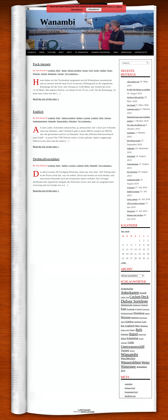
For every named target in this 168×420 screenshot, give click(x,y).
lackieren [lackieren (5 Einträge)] (137, 322)
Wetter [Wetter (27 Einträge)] (145, 362)
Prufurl (44, 74)
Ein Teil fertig (132, 172)
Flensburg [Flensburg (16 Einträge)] (138, 313)
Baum (64, 70)
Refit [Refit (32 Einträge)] (139, 329)
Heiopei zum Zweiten (135, 215)
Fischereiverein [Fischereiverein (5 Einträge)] (127, 313)
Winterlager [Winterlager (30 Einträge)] (128, 366)
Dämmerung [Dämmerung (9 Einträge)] (126, 305)
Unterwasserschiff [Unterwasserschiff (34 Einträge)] (132, 346)
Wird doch (131, 211)
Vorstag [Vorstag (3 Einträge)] (132, 351)
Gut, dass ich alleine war (136, 125)
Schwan (107, 118)
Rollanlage (52, 74)
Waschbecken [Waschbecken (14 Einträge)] (128, 358)
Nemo (109, 70)
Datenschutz (141, 52)
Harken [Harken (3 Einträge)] (147, 313)
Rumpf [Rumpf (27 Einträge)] (133, 334)
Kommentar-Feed (131, 392)
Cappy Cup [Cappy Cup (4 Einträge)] (125, 297)
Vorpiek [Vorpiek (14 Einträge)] (125, 350)
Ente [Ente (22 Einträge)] (123, 308)
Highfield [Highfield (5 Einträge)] (135, 318)
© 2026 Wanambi (84, 410)
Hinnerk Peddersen (100, 52)
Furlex (96, 70)
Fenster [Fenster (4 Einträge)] (139, 309)
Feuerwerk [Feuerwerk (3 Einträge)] (145, 309)
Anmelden (128, 384)
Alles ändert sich (133, 82)
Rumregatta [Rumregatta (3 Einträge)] (142, 334)
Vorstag (60, 74)
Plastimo (36, 74)
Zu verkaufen (81, 52)
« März (123, 263)
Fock (91, 70)
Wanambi (52, 121)
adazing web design (88, 411)
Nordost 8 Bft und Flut (135, 97)
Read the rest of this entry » (46, 99)
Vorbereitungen (132, 164)
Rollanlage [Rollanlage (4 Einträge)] (125, 334)
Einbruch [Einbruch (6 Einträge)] (136, 305)
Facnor (85, 70)
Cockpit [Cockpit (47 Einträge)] (135, 297)
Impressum (126, 52)
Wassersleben (62, 121)
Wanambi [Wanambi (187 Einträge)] (129, 354)
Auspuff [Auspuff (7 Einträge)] (142, 293)
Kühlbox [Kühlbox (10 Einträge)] (129, 321)
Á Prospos (131, 188)
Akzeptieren (94, 9)
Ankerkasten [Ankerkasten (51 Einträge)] (130, 292)
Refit (69, 52)
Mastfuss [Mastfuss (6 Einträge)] (144, 326)
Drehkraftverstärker (46, 159)
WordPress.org (130, 396)
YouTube (51, 52)
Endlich (38, 112)
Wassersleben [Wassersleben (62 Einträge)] (131, 362)
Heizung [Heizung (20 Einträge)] (125, 317)
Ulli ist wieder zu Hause (136, 203)
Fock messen (41, 64)
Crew (41, 52)
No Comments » (71, 74)
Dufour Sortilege (74, 70)
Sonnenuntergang (40, 121)
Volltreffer (131, 148)
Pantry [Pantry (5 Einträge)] (132, 330)
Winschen (73, 121)
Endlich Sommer (133, 192)
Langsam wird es (133, 109)
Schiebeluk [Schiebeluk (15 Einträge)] (132, 338)
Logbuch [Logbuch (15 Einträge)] (129, 325)
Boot (61, 52)
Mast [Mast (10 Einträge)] (137, 325)
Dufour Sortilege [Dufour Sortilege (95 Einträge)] (134, 301)
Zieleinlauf (131, 156)
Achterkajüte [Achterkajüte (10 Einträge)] (127, 288)
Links (115, 52)
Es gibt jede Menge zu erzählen (138, 90)
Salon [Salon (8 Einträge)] (123, 338)
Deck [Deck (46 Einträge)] (145, 297)
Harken (103, 70)
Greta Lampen (132, 199)
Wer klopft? (131, 105)
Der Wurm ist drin (133, 141)
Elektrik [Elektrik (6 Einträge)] (144, 305)
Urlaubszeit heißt (133, 180)
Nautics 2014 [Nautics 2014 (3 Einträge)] (125, 330)
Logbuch (32, 52)
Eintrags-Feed (130, 388)
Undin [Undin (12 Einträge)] (131, 342)
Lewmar (86, 118)
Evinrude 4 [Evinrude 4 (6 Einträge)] (131, 309)
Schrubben (131, 133)
